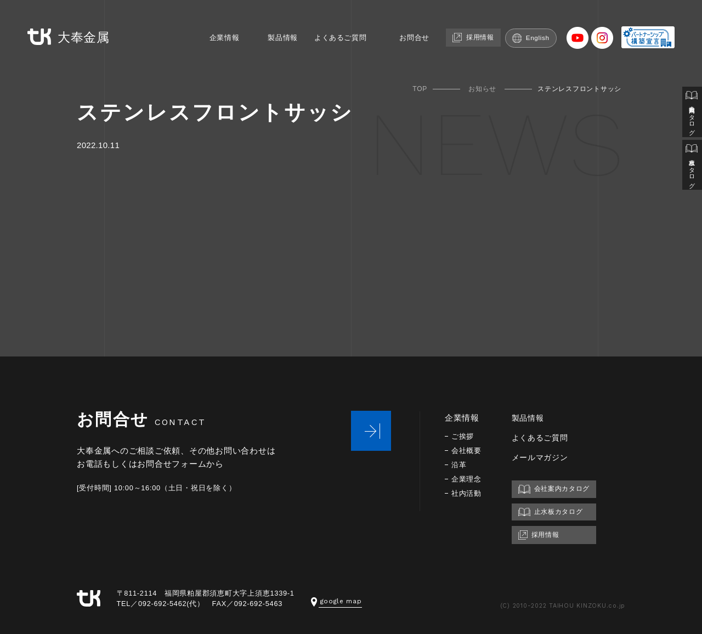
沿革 (459, 465)
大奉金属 (62, 26)
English (542, 26)
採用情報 (481, 25)
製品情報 (273, 26)
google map (337, 601)
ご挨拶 (463, 436)
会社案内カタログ (692, 114)
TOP (419, 89)
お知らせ (482, 89)
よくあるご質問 (337, 26)
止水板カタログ (692, 171)
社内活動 (467, 493)
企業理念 (467, 479)
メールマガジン (544, 457)
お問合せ (417, 26)
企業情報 (210, 26)
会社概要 (467, 450)
